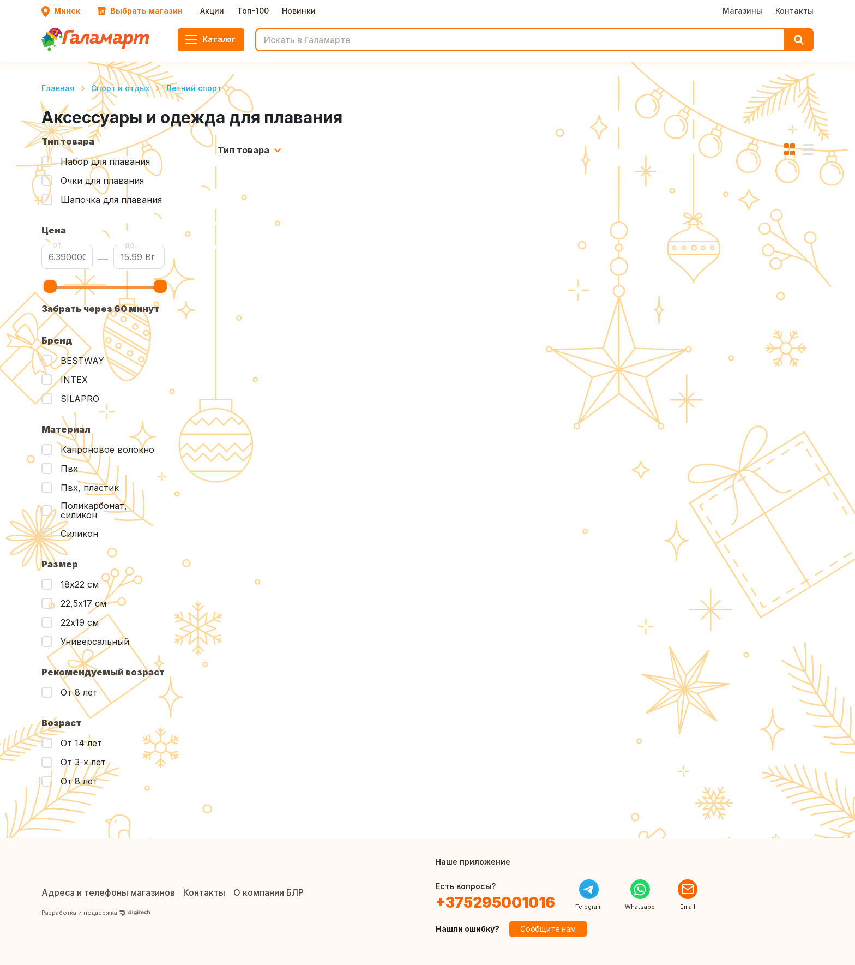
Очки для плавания (102, 180)
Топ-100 (253, 10)
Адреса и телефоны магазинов (108, 892)
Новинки (299, 10)
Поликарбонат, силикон (94, 510)
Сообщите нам (548, 928)
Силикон (79, 533)
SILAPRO (80, 398)
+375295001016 (495, 902)
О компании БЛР (268, 892)
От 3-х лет (83, 762)
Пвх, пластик (90, 487)
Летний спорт (193, 88)
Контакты (794, 10)
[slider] (50, 286)
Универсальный (95, 641)
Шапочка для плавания (111, 199)
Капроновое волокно (107, 449)
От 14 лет (81, 743)
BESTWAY (82, 360)
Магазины (742, 10)
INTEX (74, 379)
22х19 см (80, 622)
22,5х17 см (83, 603)
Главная (58, 88)
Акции (212, 10)
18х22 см (80, 584)
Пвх (69, 468)
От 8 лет (79, 692)
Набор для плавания (105, 161)
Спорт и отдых (120, 88)
